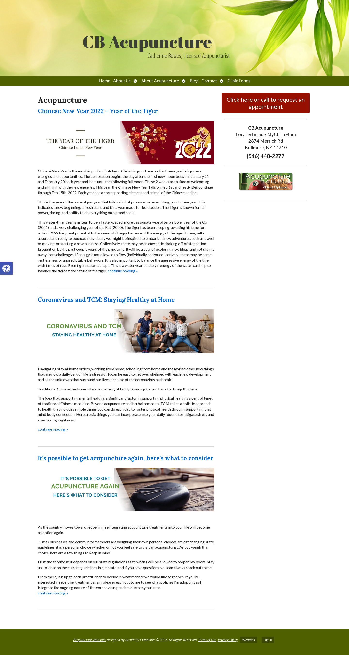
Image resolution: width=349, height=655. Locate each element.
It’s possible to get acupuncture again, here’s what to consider (125, 458)
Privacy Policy (228, 640)
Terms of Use (207, 640)
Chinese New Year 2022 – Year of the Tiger (98, 111)
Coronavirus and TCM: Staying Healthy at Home (106, 300)
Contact (209, 80)
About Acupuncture (160, 80)
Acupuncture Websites (89, 640)
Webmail (248, 640)
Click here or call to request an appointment (266, 103)
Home (104, 80)
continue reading (123, 270)
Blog (194, 80)
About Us (122, 80)
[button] (6, 268)
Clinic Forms (239, 80)
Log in (267, 640)
